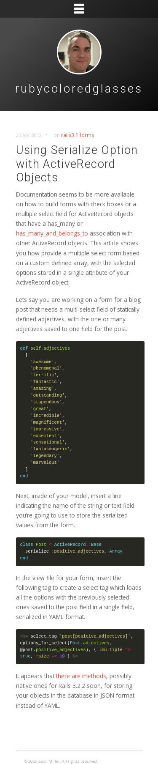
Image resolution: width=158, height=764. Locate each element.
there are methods (81, 676)
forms (87, 135)
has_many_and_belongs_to (52, 233)
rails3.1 (69, 135)
